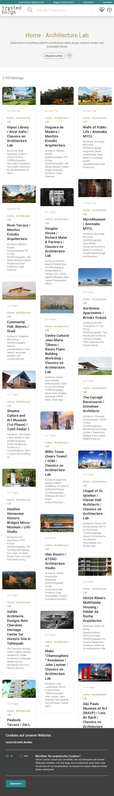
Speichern (15, 783)
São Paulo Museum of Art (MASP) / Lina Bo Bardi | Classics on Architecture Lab (95, 717)
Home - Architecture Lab (57, 35)
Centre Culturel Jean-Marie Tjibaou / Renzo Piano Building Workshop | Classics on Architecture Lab (57, 354)
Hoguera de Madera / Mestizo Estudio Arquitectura (55, 136)
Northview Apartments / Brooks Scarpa (94, 312)
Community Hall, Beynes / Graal (18, 326)
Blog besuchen (54, 55)
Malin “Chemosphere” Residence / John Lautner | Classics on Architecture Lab (56, 664)
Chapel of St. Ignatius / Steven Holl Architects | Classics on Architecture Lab (93, 504)
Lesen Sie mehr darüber (19, 742)
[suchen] (30, 10)
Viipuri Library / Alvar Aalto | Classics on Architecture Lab (18, 136)
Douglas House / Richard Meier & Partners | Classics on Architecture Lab (56, 242)
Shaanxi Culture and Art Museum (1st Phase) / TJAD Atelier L (18, 420)
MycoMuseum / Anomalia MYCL (94, 223)
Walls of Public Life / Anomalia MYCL (95, 131)
